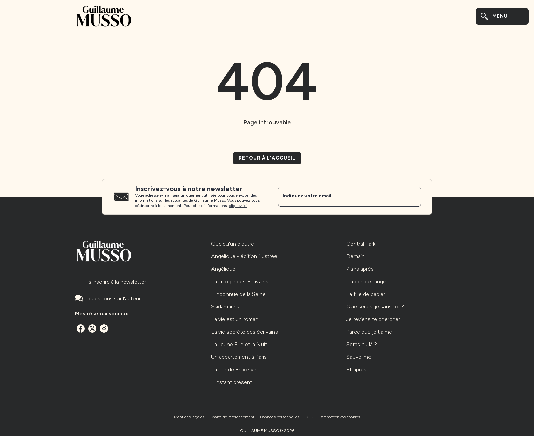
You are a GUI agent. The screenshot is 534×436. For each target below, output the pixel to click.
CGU (309, 417)
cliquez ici (238, 206)
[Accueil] (103, 16)
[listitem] (81, 328)
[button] (267, 158)
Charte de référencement (232, 417)
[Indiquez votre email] (341, 196)
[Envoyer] (413, 197)
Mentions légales (189, 417)
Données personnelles (279, 417)
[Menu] (502, 16)
